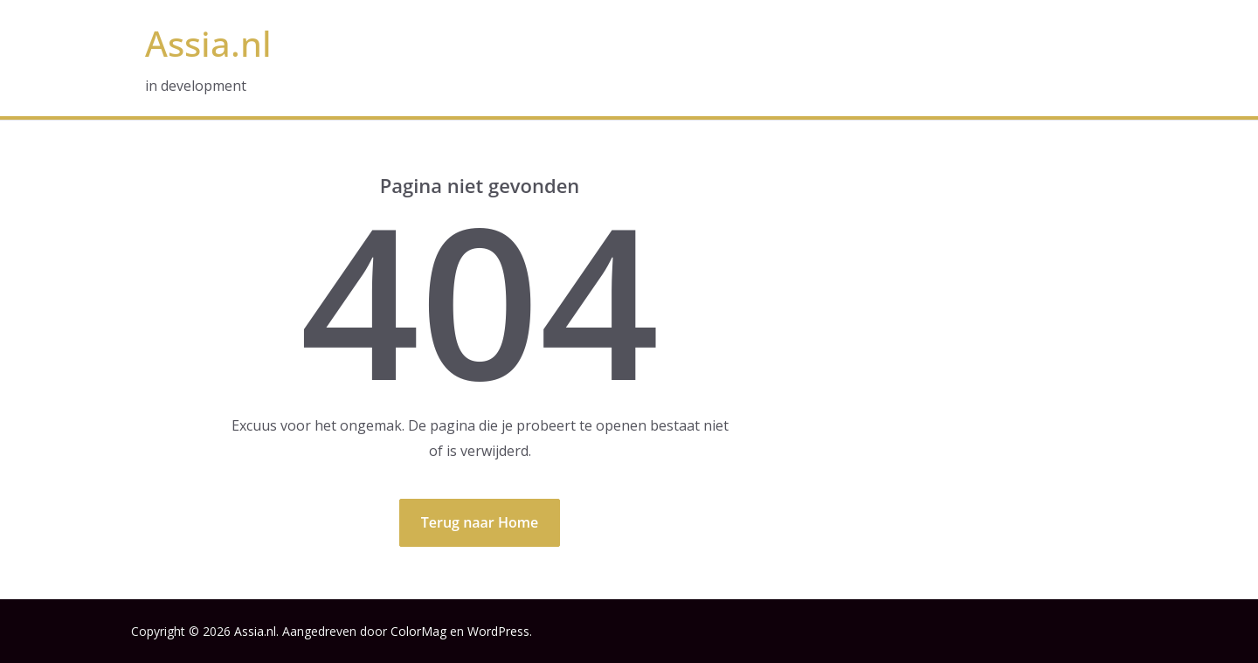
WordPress (498, 631)
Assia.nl (208, 43)
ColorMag (418, 631)
